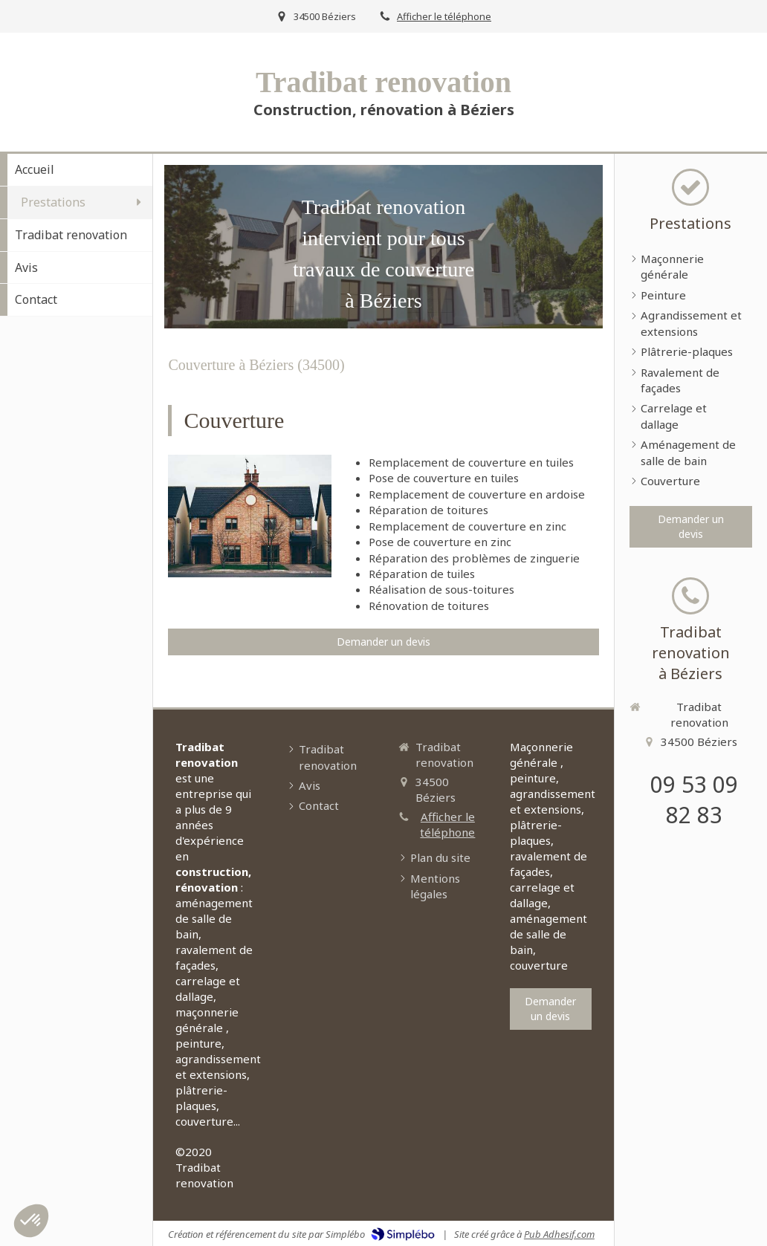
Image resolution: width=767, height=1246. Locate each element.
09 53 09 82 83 (694, 799)
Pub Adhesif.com (559, 1234)
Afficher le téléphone (444, 16)
